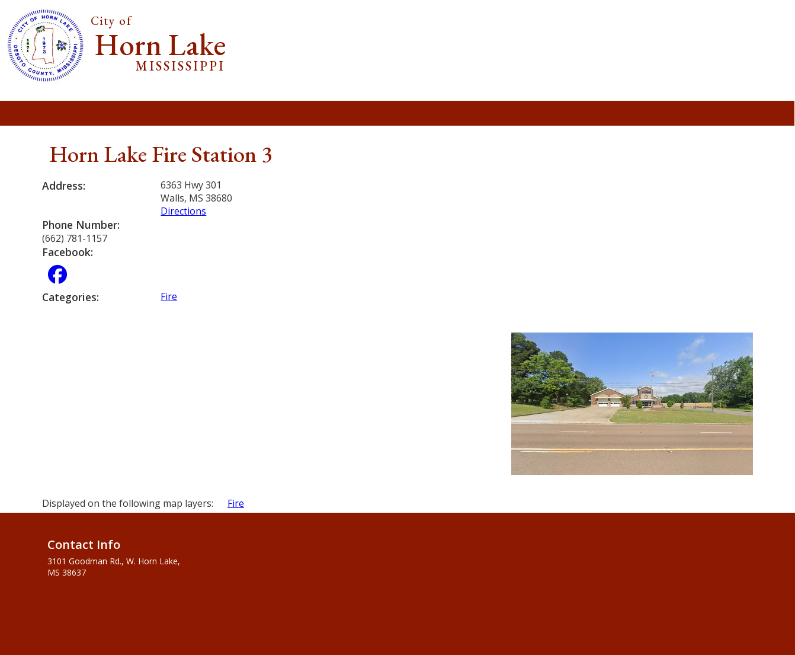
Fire (169, 296)
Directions (183, 211)
